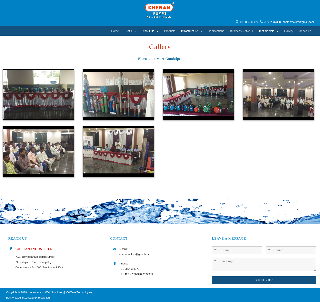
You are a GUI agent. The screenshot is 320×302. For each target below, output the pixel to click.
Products (169, 31)
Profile (128, 31)
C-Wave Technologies (79, 292)
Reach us (305, 31)
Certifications (216, 31)
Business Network (241, 31)
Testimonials (266, 31)
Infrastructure (189, 31)
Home (115, 31)
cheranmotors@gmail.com (298, 21)
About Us (148, 31)
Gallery (288, 31)
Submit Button (264, 280)
